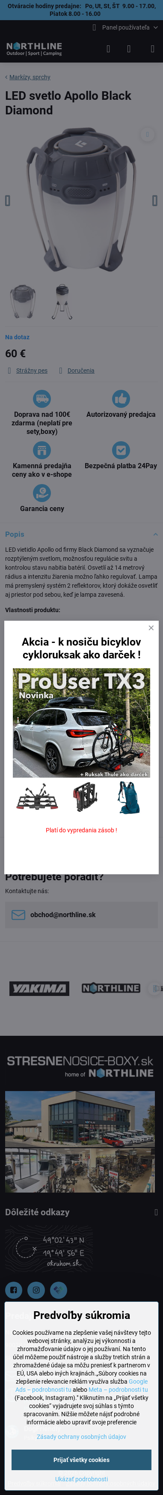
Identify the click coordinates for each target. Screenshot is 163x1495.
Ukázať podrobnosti (81, 1479)
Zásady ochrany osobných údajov (81, 1436)
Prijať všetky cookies (81, 1459)
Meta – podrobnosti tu (118, 1389)
